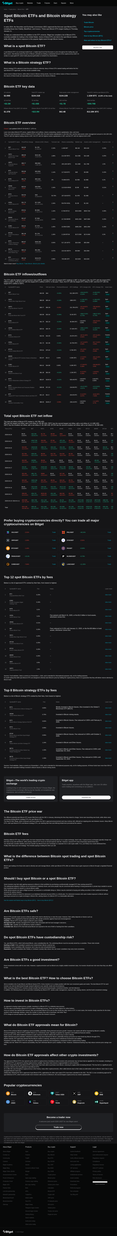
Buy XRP (50, 1164)
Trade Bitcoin (89, 22)
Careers (5, 1161)
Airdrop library (29, 1214)
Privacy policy (97, 1171)
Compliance (96, 1161)
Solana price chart (53, 1184)
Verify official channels (77, 1158)
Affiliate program (75, 1171)
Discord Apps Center (31, 1211)
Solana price (51, 1208)
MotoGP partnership (9, 1194)
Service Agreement (98, 1151)
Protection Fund (8, 1181)
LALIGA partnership (9, 1191)
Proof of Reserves (8, 1178)
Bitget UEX (6, 1184)
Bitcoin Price (21, 9)
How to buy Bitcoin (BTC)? (45, 900)
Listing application (75, 1164)
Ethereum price (52, 1181)
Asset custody (74, 1178)
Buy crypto (51, 1151)
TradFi (27, 1158)
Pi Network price (53, 1201)
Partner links (7, 1188)
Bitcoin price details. (39, 263)
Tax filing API (74, 1194)
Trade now (58, 1127)
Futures (27, 1155)
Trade (54, 532)
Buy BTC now (97, 47)
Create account (30, 797)
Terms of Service (98, 1174)
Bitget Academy (7, 1164)
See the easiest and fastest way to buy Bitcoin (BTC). (20, 900)
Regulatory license (98, 1164)
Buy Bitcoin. (20, 263)
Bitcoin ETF (51, 1191)
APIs (26, 1191)
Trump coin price (53, 1211)
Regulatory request (98, 1158)
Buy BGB (50, 1168)
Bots (26, 1188)
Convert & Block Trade (32, 1168)
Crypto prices (12, 9)
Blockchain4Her (8, 1201)
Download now (86, 797)
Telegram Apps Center (32, 1208)
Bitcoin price (88, 27)
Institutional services (76, 1174)
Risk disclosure (97, 1178)
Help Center (74, 1155)
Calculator (51, 1188)
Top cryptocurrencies (92, 31)
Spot (26, 1151)
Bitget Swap (29, 1204)
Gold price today (30, 1221)
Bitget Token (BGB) (9, 1171)
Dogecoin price (52, 1214)
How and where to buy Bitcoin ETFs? (97, 40)
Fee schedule (74, 1191)
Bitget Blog (6, 1168)
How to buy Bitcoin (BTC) (93, 36)
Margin (27, 1171)
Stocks (27, 1164)
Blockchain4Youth (8, 1198)
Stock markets (29, 1217)
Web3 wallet (29, 1198)
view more (108, 595)
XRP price (51, 1198)
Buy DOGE (51, 1161)
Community (6, 1158)
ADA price (51, 1204)
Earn (26, 1174)
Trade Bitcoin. (28, 263)
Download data (74, 1181)
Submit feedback (75, 1151)
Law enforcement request (100, 1155)
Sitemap (5, 1204)
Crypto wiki (51, 1194)
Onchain (27, 1161)
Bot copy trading (30, 1184)
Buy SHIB (51, 1171)
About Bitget (6, 1151)
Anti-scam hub (74, 1161)
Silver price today (30, 1224)
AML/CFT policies (98, 1168)
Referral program (75, 1188)
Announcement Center (10, 1174)
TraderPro (28, 1194)
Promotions (73, 1184)
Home (5, 9)
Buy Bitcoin (51, 1155)
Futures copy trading (31, 1181)
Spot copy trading (30, 1178)
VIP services (74, 1168)
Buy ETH (50, 1158)
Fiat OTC (28, 1201)
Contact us (6, 1155)
